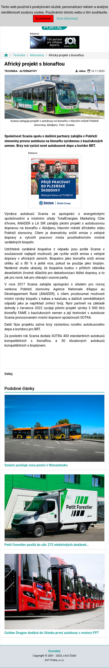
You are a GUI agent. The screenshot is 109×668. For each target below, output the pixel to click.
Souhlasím (43, 19)
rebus (80, 71)
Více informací (67, 19)
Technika (19, 55)
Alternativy (37, 55)
